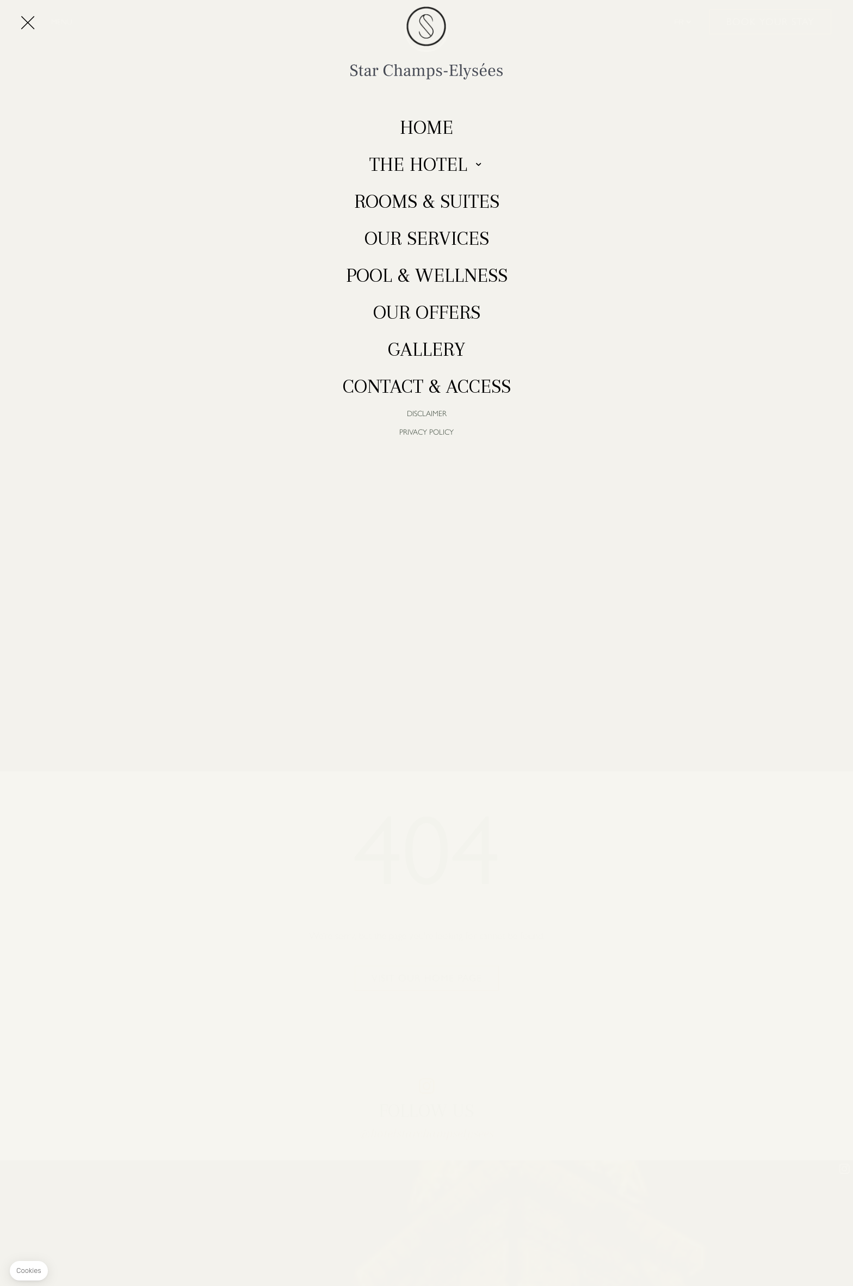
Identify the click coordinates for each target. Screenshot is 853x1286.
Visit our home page (427, 978)
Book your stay (770, 22)
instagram (426, 1086)
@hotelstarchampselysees (427, 1133)
